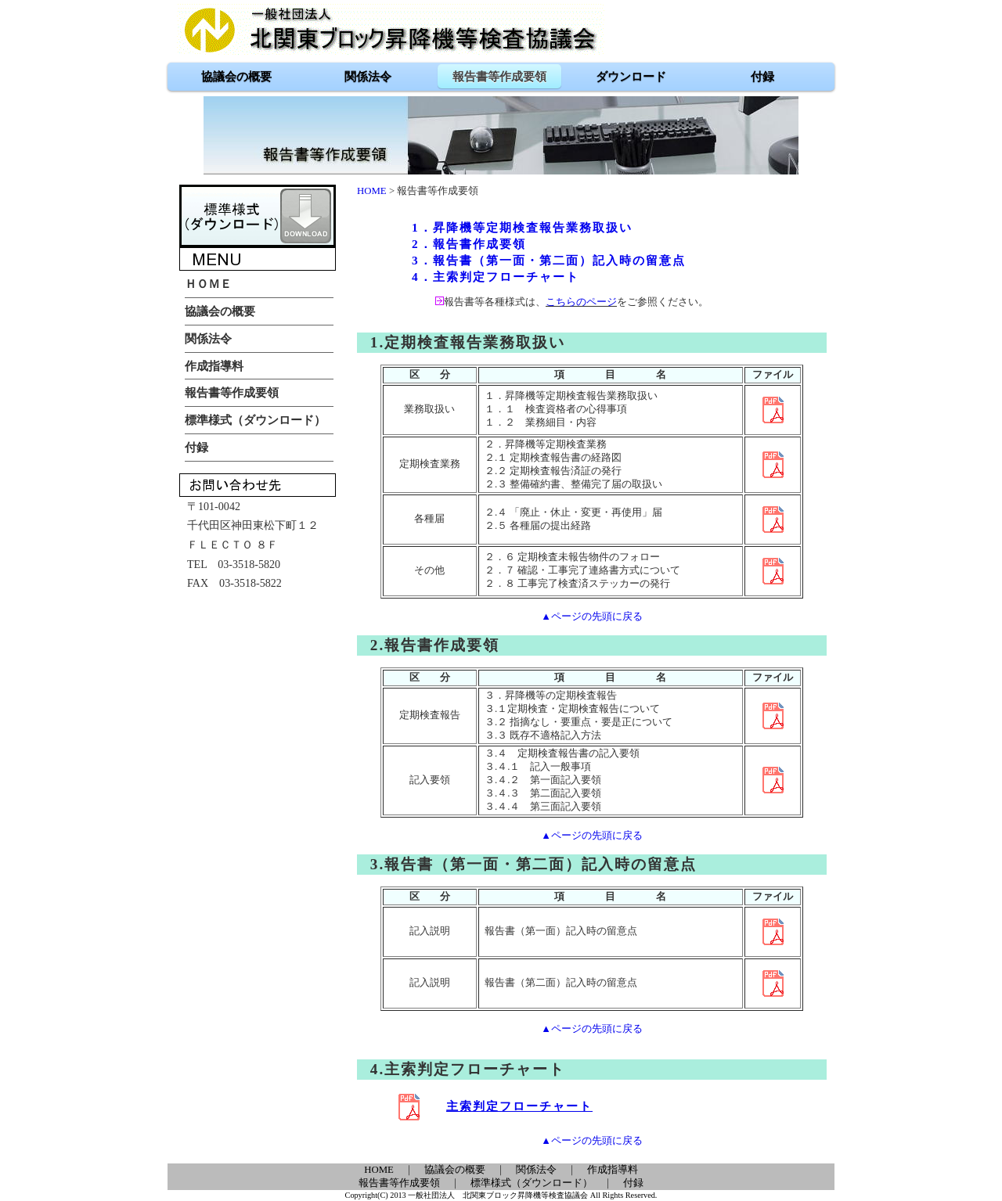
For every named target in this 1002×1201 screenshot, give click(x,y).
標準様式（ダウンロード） (531, 1183)
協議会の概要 (454, 1169)
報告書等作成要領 (399, 1183)
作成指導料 (612, 1169)
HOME (372, 190)
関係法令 (536, 1169)
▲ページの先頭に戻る (592, 616)
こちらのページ (581, 302)
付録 (633, 1183)
